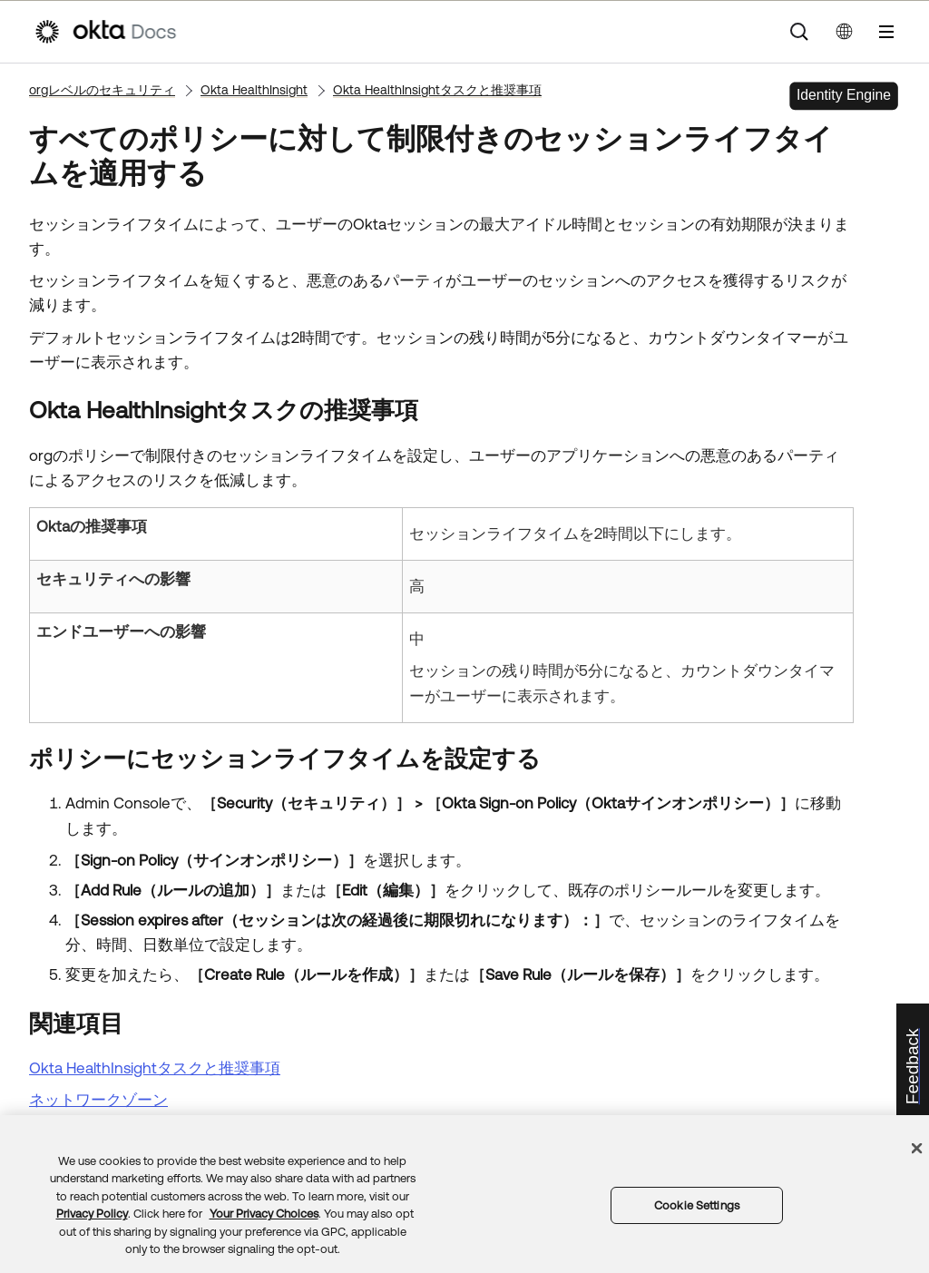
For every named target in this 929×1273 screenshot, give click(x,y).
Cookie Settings (696, 1205)
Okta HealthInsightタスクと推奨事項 (437, 90)
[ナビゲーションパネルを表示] (886, 31)
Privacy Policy (92, 1213)
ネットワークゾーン (98, 1100)
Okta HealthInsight (254, 90)
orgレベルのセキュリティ (102, 90)
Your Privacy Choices (264, 1213)
